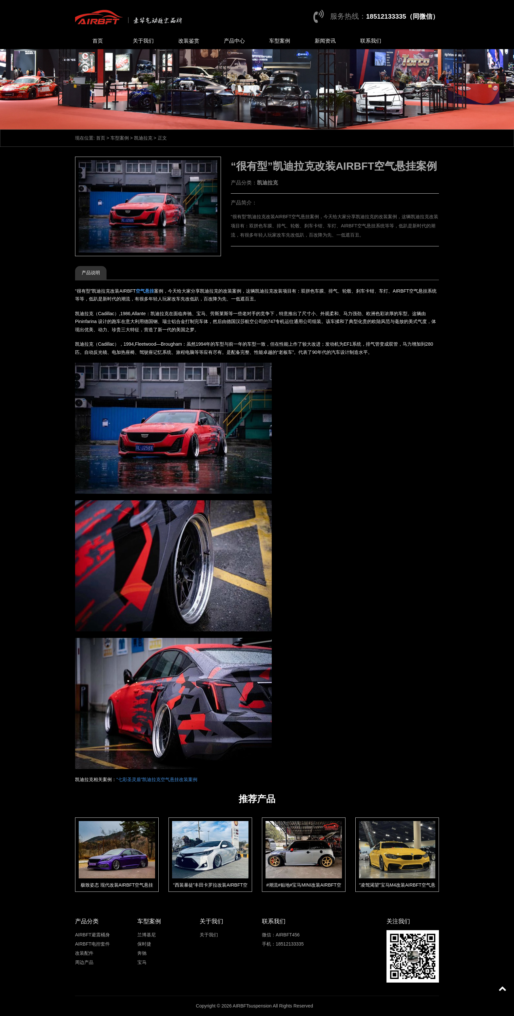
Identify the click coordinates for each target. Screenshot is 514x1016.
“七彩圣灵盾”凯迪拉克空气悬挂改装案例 (156, 779)
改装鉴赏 (188, 41)
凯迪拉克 (143, 138)
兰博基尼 (146, 934)
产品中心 (234, 41)
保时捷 (144, 944)
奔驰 (142, 953)
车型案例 (279, 41)
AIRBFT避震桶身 (92, 934)
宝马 (142, 962)
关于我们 (143, 41)
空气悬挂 (145, 291)
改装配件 (84, 953)
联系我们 (370, 41)
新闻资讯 (325, 41)
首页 (97, 41)
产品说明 (91, 272)
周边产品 (84, 962)
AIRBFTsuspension (252, 1005)
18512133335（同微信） (402, 16)
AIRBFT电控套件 (92, 944)
